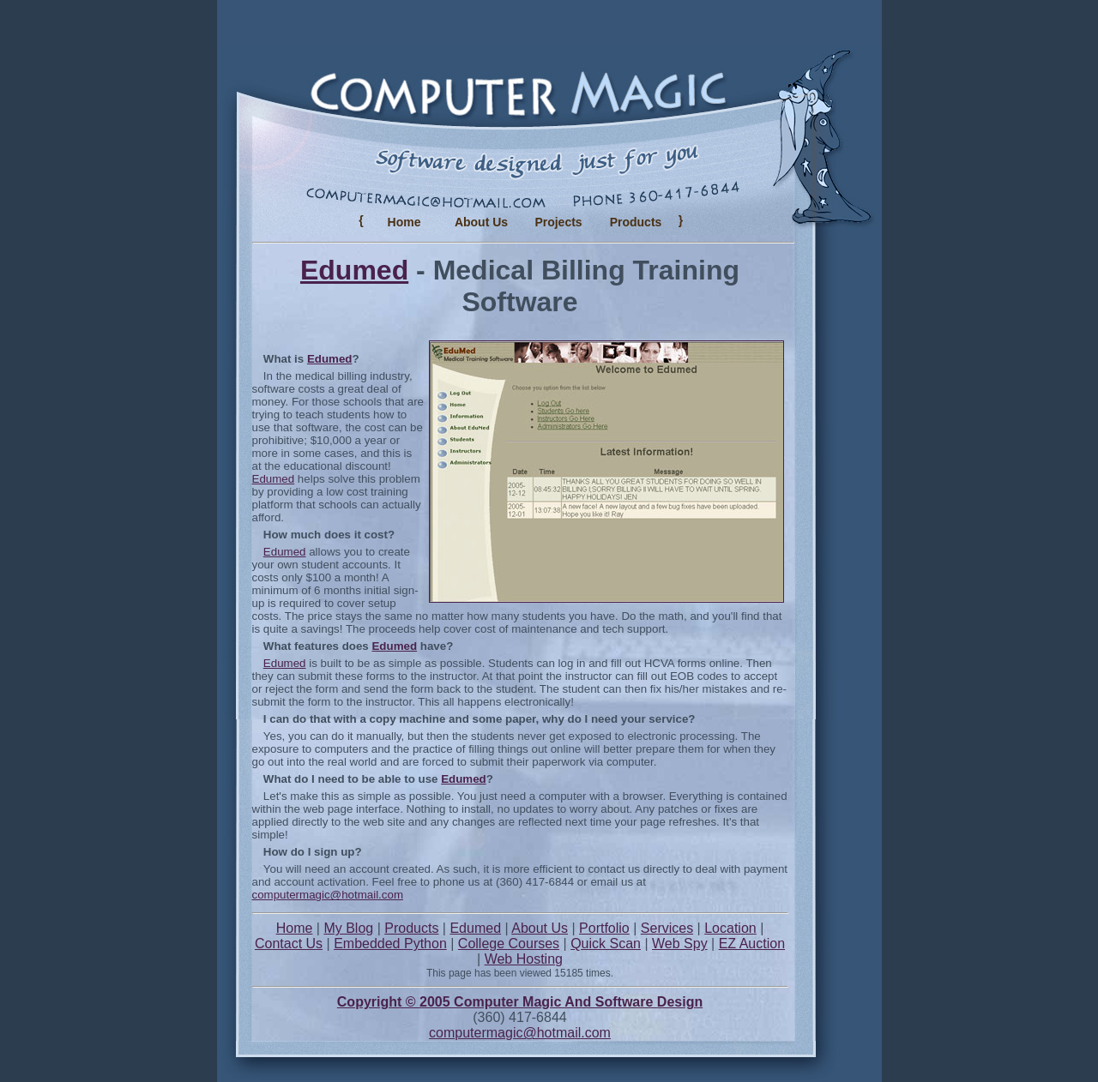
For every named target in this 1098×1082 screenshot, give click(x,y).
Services (667, 928)
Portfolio (604, 928)
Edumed (354, 270)
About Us (481, 222)
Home (404, 222)
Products (411, 928)
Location (730, 928)
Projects (558, 222)
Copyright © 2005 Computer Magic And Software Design (520, 1002)
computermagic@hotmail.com (328, 894)
